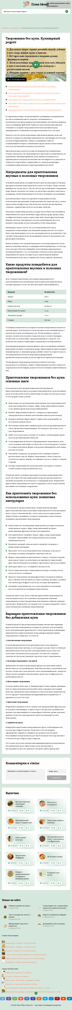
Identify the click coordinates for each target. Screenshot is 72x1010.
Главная (5, 28)
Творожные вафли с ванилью (55, 821)
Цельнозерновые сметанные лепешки (22, 804)
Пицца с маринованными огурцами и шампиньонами (22, 875)
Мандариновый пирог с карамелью (23, 821)
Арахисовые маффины (20, 856)
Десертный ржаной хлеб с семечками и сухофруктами (55, 839)
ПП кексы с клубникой (52, 803)
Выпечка (15, 28)
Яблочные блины (54, 857)
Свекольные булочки (20, 839)
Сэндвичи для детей (53, 874)
